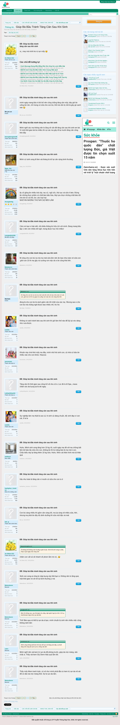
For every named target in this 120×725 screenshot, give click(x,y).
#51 (79, 391)
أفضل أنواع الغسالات (93, 77)
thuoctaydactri (92, 36)
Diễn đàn (18, 10)
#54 (79, 486)
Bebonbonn (9, 585)
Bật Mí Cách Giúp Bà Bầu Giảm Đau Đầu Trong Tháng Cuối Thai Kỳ (44, 77)
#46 (79, 233)
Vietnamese (16, 713)
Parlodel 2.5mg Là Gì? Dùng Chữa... (98, 35)
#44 (79, 166)
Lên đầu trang (111, 713)
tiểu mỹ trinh (91, 46)
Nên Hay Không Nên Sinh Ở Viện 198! (98, 55)
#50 (79, 360)
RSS (116, 714)
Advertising (49, 10)
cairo (6, 649)
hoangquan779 (92, 57)
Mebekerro (8, 267)
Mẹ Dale (7, 299)
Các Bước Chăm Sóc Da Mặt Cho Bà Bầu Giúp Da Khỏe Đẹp (41, 81)
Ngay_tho (8, 168)
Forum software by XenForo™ (18, 716)
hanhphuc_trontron (10, 489)
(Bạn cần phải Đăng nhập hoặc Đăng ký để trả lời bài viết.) (65, 698)
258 (16, 273)
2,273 (15, 242)
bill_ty (7, 522)
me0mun (8, 456)
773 (16, 68)
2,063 (15, 214)
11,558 (15, 496)
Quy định (115, 716)
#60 (79, 679)
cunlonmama (31, 68)
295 (16, 528)
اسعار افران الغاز (92, 93)
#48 (79, 308)
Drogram (90, 105)
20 (16, 336)
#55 (79, 520)
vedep (28, 29)
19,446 (15, 210)
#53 (79, 459)
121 (16, 463)
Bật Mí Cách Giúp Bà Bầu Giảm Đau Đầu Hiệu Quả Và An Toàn (42, 74)
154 (16, 143)
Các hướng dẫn (38, 10)
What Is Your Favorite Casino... (96, 50)
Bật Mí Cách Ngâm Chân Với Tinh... (98, 88)
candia (7, 330)
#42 (79, 115)
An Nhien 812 (9, 58)
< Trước (18, 36)
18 (16, 147)
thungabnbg (9, 202)
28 (16, 277)
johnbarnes (91, 41)
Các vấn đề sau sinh (18, 29)
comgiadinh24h (10, 235)
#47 (79, 265)
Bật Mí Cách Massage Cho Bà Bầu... (98, 98)
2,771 (15, 176)
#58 (79, 626)
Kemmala (90, 52)
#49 (79, 328)
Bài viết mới (16, 13)
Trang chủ (9, 10)
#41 (79, 86)
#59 (79, 658)
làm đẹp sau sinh (13, 32)
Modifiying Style (7, 713)
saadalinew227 (92, 79)
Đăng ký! (99, 21)
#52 (79, 423)
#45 (79, 204)
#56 (79, 560)
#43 (79, 136)
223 (16, 180)
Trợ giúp (96, 713)
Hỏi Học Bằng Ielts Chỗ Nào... (96, 45)
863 (16, 500)
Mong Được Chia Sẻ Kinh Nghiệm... (98, 60)
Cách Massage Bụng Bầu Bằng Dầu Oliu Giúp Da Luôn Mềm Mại (43, 66)
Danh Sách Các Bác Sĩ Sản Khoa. (97, 65)
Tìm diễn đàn (7, 13)
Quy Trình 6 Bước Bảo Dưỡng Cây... (98, 82)
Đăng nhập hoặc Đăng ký (108, 1)
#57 (79, 583)
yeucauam (8, 361)
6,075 (15, 64)
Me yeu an (8, 111)
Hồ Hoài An (91, 84)
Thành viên (27, 10)
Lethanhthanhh (10, 393)
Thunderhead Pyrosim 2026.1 (96, 103)
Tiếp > (34, 36)
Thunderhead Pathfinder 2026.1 (97, 108)
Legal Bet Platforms (93, 40)
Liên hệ (57, 10)
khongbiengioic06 (11, 137)
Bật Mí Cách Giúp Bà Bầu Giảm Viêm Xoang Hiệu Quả (39, 70)
